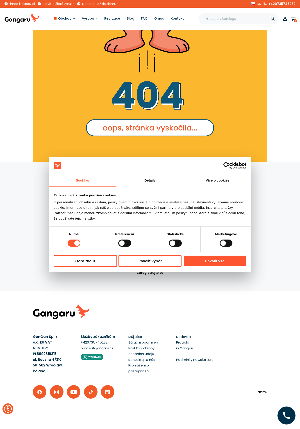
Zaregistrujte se (150, 272)
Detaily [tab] (150, 180)
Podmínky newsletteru (195, 359)
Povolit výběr (150, 261)
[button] (256, 3)
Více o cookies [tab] (218, 180)
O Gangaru (185, 348)
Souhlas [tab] (82, 180)
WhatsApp (94, 357)
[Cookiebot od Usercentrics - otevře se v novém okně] (226, 165)
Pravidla (182, 342)
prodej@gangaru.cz (97, 348)
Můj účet (135, 336)
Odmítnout (85, 261)
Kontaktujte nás (141, 359)
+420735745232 (281, 3)
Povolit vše (215, 261)
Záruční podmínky (143, 342)
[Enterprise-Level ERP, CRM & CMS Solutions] (262, 391)
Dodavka (183, 336)
